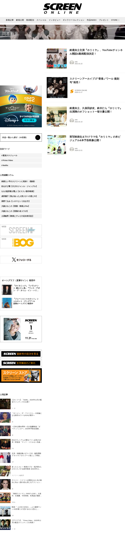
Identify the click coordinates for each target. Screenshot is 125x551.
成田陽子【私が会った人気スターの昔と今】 (19, 196)
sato (76, 62)
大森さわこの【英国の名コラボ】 (15, 211)
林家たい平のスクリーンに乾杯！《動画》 (18, 181)
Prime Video (8, 160)
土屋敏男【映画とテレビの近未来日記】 (17, 216)
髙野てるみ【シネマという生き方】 (15, 201)
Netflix (5, 165)
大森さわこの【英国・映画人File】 (15, 206)
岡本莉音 (10, 33)
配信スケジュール (10, 155)
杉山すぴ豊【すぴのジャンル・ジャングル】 (19, 186)
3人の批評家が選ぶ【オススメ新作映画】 (18, 191)
